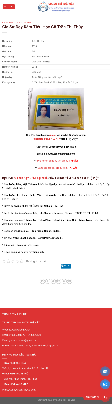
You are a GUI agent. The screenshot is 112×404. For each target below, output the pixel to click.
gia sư (52, 135)
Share (65, 266)
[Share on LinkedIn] (69, 281)
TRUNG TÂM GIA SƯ (46, 139)
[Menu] (9, 6)
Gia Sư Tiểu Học (24, 23)
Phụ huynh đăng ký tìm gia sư (57, 160)
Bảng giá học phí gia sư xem (57, 167)
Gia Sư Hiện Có (9, 23)
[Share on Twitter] (53, 281)
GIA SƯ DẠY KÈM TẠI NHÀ (31, 178)
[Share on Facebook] (47, 281)
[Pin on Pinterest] (64, 281)
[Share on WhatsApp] (42, 281)
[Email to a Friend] (58, 281)
